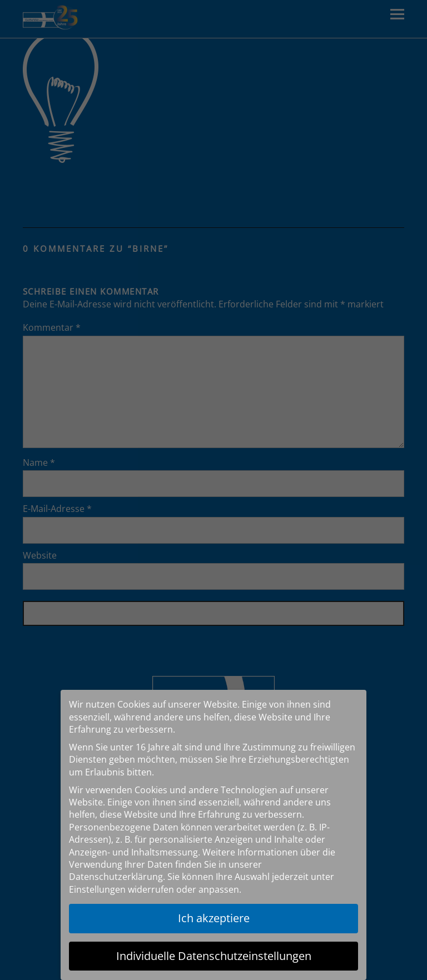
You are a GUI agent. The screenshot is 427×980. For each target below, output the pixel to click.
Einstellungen (97, 889)
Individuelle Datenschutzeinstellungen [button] (213, 955)
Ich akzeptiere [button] (214, 918)
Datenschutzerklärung (116, 876)
